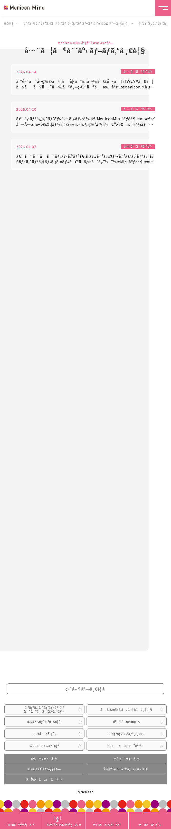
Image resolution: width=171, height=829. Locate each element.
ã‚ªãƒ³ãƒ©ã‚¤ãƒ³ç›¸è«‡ (127, 733)
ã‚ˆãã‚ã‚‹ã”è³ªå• (127, 745)
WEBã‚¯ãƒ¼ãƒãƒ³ (44, 745)
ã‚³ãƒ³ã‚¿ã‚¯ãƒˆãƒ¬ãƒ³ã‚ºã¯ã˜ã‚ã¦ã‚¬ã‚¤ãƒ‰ (44, 709)
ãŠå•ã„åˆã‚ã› (44, 779)
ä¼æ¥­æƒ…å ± (44, 758)
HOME (8, 23)
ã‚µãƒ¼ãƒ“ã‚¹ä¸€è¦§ (44, 721)
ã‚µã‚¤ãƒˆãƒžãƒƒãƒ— (44, 769)
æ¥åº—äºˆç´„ (44, 733)
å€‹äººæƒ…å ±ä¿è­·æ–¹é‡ (127, 769)
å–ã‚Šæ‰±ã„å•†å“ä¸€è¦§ (126, 709)
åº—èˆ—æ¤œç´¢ (126, 721)
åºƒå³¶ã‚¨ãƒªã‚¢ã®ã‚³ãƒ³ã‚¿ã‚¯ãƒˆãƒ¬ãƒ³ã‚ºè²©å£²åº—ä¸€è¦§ (76, 23)
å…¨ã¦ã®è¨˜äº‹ (138, 71)
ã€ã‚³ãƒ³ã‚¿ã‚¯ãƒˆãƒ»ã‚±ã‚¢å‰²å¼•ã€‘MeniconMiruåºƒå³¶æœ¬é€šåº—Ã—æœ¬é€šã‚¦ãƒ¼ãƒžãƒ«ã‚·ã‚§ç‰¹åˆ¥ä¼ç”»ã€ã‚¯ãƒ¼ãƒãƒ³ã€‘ (85, 122)
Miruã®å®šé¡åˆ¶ (21, 825)
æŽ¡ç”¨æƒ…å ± (127, 758)
